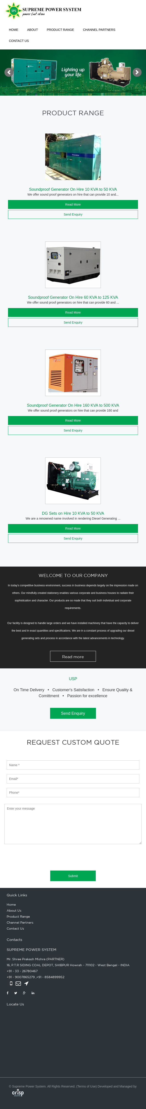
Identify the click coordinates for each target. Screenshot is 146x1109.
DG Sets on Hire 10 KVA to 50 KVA (73, 513)
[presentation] (38, 857)
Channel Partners (99, 29)
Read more (73, 656)
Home (13, 29)
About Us (14, 910)
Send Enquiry (73, 214)
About (32, 29)
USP (73, 679)
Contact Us (19, 41)
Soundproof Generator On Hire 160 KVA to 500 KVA (73, 405)
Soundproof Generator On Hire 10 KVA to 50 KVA (73, 189)
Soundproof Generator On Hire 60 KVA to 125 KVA (73, 297)
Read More (73, 204)
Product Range (60, 29)
